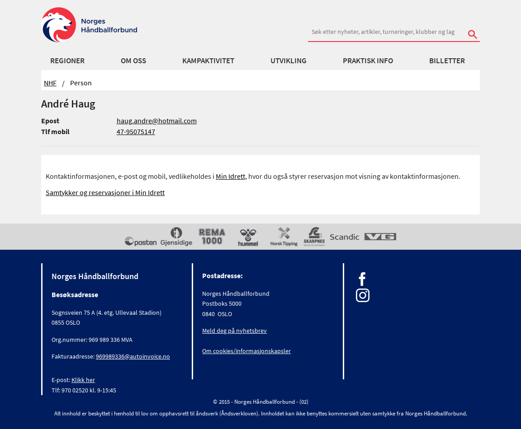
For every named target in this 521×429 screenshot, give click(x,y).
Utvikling (288, 60)
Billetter (447, 60)
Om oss (133, 60)
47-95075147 (136, 131)
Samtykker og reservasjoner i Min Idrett (105, 192)
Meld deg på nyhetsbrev (234, 330)
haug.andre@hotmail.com (157, 120)
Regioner (67, 60)
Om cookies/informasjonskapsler (246, 351)
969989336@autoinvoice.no (133, 356)
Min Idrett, (231, 176)
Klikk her (83, 380)
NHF (50, 82)
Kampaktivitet (208, 60)
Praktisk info (368, 60)
